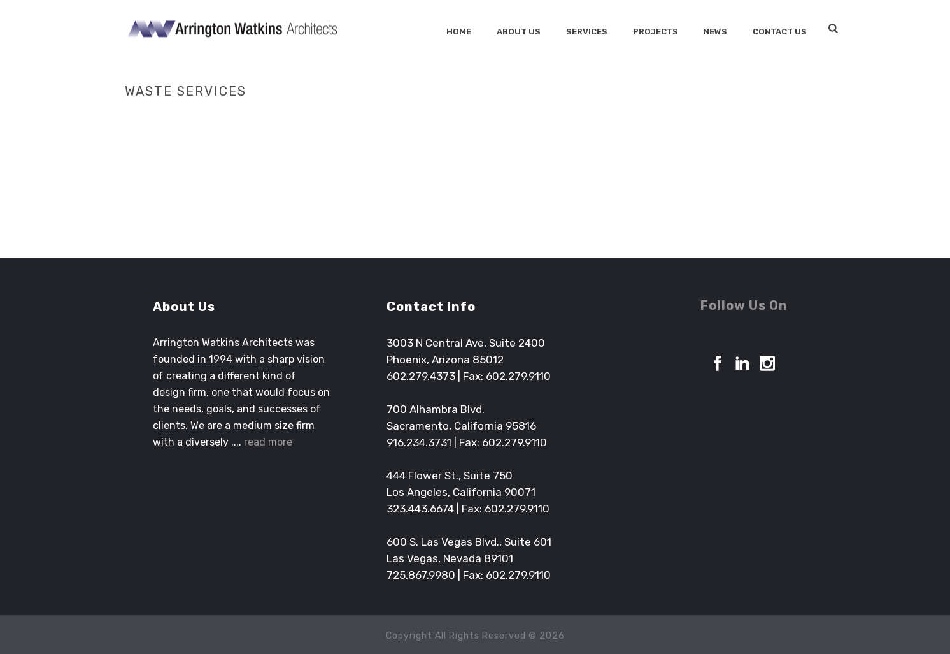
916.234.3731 (418, 442)
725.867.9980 (420, 575)
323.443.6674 (420, 508)
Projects (655, 31)
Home (458, 31)
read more (268, 442)
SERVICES (586, 31)
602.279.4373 (420, 376)
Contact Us (780, 31)
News (715, 31)
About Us (519, 31)
